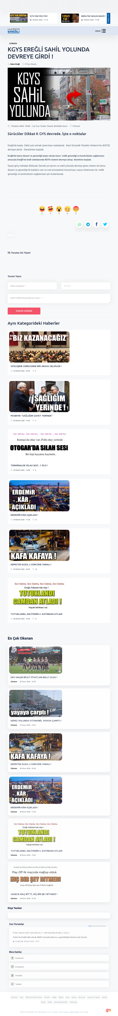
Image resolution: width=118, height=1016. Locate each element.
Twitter (16, 984)
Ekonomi (82, 997)
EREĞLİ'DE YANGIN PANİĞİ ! (93, 16)
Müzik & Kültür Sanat (34, 997)
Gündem (14, 681)
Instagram (17, 967)
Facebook (17, 958)
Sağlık (54, 997)
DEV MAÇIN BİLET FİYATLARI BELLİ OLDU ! (34, 677)
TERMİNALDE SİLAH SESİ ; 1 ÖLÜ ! (29, 465)
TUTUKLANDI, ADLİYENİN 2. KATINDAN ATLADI (36, 614)
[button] (103, 31)
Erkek (50, 1002)
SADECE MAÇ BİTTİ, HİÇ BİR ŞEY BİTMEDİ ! (34, 894)
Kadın (43, 1002)
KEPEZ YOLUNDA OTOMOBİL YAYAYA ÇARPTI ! (36, 720)
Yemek (104, 997)
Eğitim (61, 997)
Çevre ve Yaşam (93, 997)
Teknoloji (73, 1002)
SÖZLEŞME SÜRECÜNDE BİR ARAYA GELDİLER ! (36, 366)
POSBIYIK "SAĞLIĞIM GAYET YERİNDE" (32, 415)
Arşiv (67, 997)
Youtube (16, 975)
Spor (21, 997)
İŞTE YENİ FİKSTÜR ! (39, 16)
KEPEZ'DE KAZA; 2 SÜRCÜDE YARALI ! (31, 564)
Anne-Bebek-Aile (60, 1002)
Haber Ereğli (15, 64)
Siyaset (47, 997)
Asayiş (74, 997)
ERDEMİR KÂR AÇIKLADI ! (24, 515)
